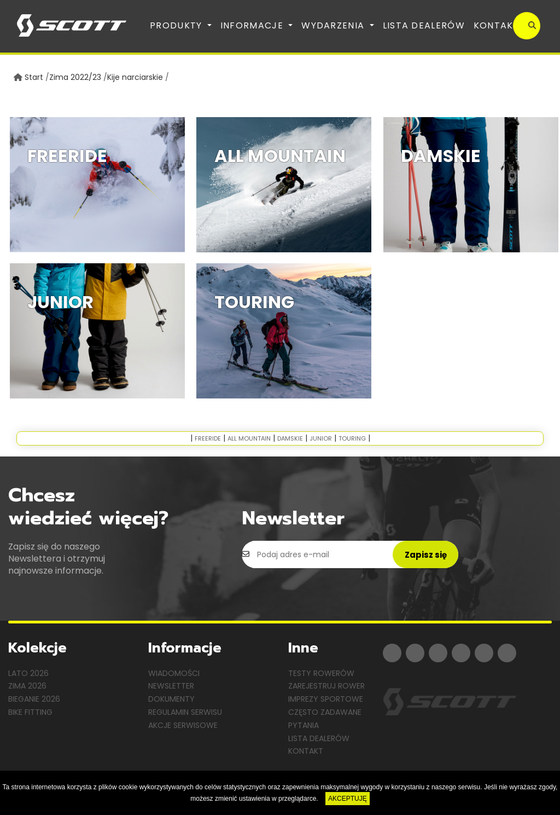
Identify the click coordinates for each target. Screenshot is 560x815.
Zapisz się (426, 554)
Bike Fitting (30, 712)
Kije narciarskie (135, 77)
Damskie (290, 438)
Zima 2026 (27, 685)
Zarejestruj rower (326, 685)
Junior (321, 438)
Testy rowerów (321, 673)
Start (34, 77)
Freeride (208, 438)
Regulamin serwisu (185, 712)
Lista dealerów (424, 25)
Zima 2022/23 (75, 77)
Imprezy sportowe (325, 698)
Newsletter (171, 685)
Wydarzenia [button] (334, 25)
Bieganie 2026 (34, 698)
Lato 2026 (28, 673)
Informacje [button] (253, 25)
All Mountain (249, 438)
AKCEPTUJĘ (347, 798)
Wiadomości (174, 673)
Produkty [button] (177, 25)
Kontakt (497, 25)
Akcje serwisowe (183, 725)
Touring (352, 438)
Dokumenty (171, 698)
